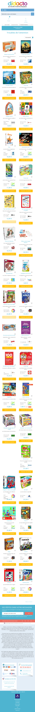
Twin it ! (26, 520)
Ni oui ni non (26, 459)
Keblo (26, 304)
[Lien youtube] (25, 621)
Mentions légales (17, 708)
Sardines (9, 582)
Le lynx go (26, 366)
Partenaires (18, 702)
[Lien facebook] (22, 621)
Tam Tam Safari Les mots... (9, 209)
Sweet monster (25, 397)
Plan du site (18, 710)
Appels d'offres (17, 704)
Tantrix (25, 551)
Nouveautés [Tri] (29, 37)
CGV (17, 707)
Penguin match (9, 116)
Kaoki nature (26, 116)
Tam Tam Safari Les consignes (26, 209)
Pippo (9, 551)
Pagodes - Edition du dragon (9, 489)
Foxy (9, 147)
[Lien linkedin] (31, 621)
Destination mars (26, 147)
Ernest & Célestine (9, 241)
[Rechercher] (16, 14)
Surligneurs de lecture (26, 273)
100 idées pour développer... (9, 366)
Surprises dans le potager (9, 304)
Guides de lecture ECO (9, 54)
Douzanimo (9, 178)
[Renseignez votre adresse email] (13, 613)
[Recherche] (32, 14)
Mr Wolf (26, 489)
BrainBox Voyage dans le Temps (9, 428)
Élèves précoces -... (26, 335)
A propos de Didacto (17, 699)
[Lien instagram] (28, 621)
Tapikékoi (9, 397)
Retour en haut (29, 601)
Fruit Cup (26, 85)
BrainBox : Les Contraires (25, 428)
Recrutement (17, 705)
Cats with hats (9, 273)
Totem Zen (9, 520)
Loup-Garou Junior (26, 54)
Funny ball (26, 178)
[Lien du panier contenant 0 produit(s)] (8, 19)
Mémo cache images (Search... (25, 242)
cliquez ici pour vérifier (27, 623)
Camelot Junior (26, 582)
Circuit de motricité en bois (9, 335)
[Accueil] (2, 24)
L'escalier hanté (9, 85)
